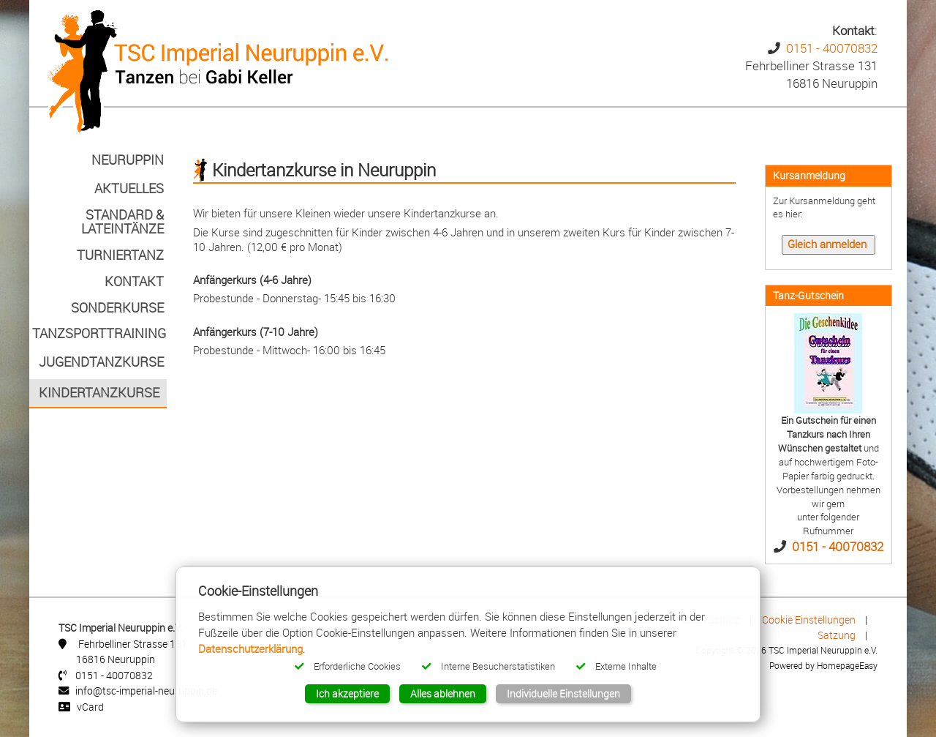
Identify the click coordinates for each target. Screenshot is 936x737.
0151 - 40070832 (832, 48)
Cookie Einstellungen (809, 619)
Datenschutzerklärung (250, 648)
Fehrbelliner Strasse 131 (132, 644)
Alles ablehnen (442, 693)
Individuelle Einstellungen (563, 693)
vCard (90, 707)
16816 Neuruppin (115, 659)
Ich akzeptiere (347, 693)
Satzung (837, 635)
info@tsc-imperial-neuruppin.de (146, 690)
